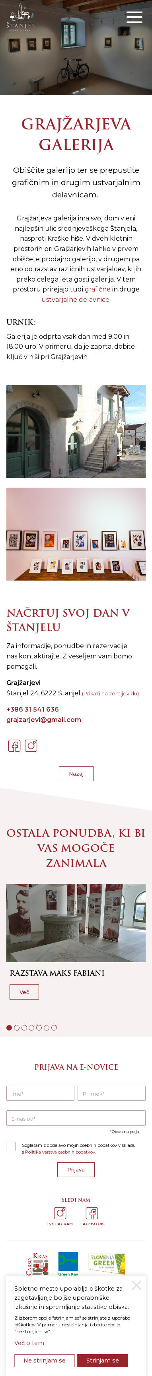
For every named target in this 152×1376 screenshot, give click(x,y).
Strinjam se (102, 1360)
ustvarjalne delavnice (75, 299)
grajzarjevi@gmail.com (43, 720)
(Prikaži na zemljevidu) (110, 694)
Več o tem (29, 1343)
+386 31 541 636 (32, 709)
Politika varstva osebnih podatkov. (60, 1152)
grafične (98, 289)
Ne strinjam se (44, 1360)
